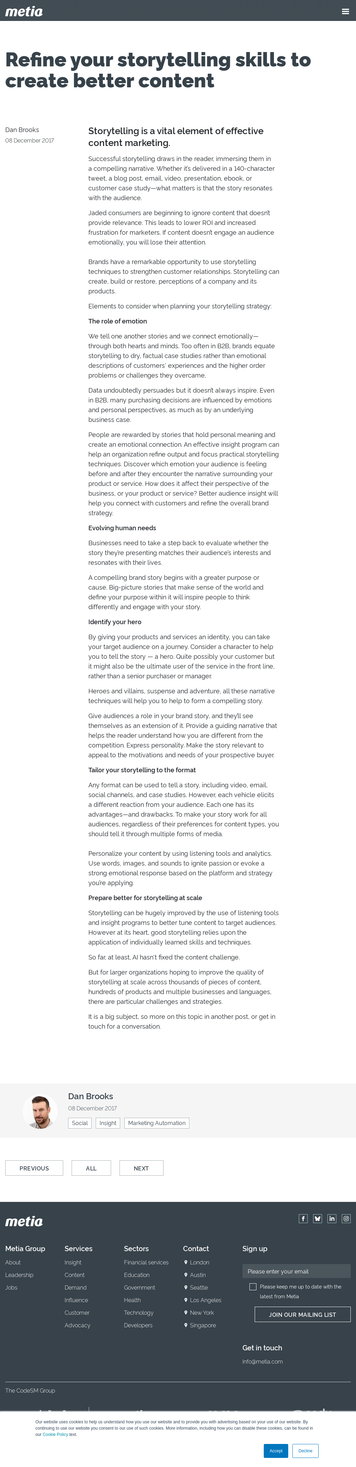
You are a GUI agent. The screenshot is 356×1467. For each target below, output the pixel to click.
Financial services (146, 1262)
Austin (198, 1274)
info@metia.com (262, 1361)
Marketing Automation (157, 1122)
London (199, 1262)
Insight (108, 1122)
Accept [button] (276, 1450)
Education (137, 1274)
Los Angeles (205, 1300)
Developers (138, 1325)
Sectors (136, 1248)
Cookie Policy (55, 1434)
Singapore (203, 1325)
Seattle (199, 1287)
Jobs (11, 1287)
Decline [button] (305, 1450)
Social (80, 1122)
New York (202, 1312)
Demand (76, 1287)
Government (139, 1287)
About (13, 1262)
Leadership (19, 1274)
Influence (76, 1300)
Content (75, 1274)
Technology (139, 1312)
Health (132, 1300)
